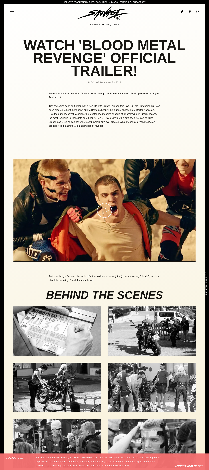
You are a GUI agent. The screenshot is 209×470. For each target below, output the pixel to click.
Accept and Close (189, 466)
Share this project (206, 283)
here (126, 465)
